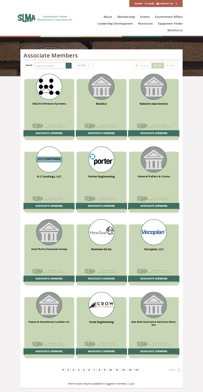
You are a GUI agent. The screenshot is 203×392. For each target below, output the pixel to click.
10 (110, 370)
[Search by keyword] (50, 66)
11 (116, 370)
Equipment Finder (170, 23)
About (108, 17)
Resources (145, 23)
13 (130, 370)
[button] (69, 66)
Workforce (175, 30)
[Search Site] (176, 3)
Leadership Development (115, 23)
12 (123, 370)
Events (145, 17)
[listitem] (49, 109)
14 (136, 370)
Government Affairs (169, 17)
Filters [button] (83, 66)
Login (131, 384)
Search (29, 65)
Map (171, 66)
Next (174, 370)
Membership (126, 17)
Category (142, 66)
